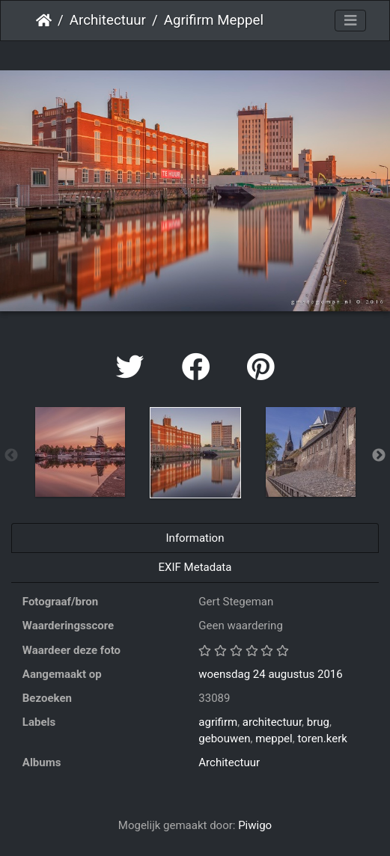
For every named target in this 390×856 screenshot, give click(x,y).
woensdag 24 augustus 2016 (270, 674)
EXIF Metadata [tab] (195, 567)
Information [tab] (195, 538)
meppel (274, 738)
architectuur (272, 722)
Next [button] (378, 455)
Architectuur (108, 20)
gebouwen (224, 738)
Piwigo (255, 825)
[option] (80, 452)
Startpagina (44, 20)
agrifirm (217, 722)
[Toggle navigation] (350, 21)
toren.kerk (322, 738)
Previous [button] (11, 455)
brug (318, 722)
